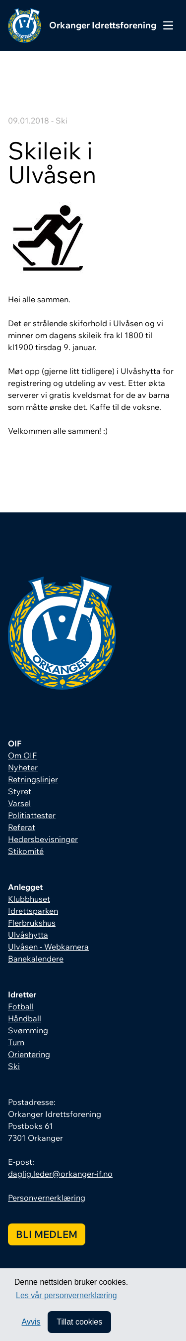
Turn (16, 1042)
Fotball (21, 1006)
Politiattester (32, 815)
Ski (14, 1066)
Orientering (29, 1054)
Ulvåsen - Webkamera (48, 947)
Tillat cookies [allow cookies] (79, 1322)
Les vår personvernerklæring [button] (66, 1295)
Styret (19, 791)
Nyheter (23, 767)
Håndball (24, 1018)
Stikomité (26, 851)
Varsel (19, 803)
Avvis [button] (31, 1322)
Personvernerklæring (46, 1198)
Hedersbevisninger (43, 839)
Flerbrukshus (32, 923)
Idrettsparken (33, 911)
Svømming (28, 1030)
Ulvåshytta (28, 935)
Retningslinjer (33, 779)
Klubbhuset (29, 899)
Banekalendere (35, 959)
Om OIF (22, 755)
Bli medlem (46, 1234)
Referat (21, 827)
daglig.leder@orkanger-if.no (60, 1174)
